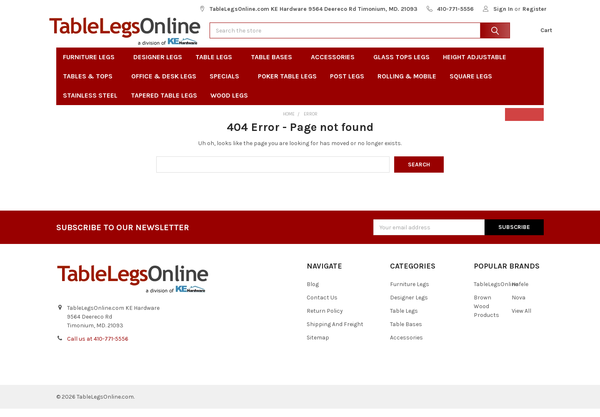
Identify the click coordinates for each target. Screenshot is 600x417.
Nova (518, 305)
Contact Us (322, 305)
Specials (227, 84)
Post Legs (347, 84)
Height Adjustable (474, 65)
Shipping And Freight (335, 332)
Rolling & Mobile (407, 84)
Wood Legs (231, 104)
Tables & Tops (90, 84)
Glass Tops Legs (401, 65)
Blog (313, 292)
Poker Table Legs (287, 84)
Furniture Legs (91, 65)
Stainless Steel (90, 104)
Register (534, 9)
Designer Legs (157, 65)
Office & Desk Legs (163, 84)
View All (521, 319)
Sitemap (318, 345)
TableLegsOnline (496, 292)
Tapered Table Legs (164, 104)
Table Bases (274, 65)
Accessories (335, 65)
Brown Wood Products (486, 314)
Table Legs (216, 65)
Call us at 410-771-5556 (97, 347)
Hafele (520, 292)
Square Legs (471, 84)
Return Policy (325, 319)
